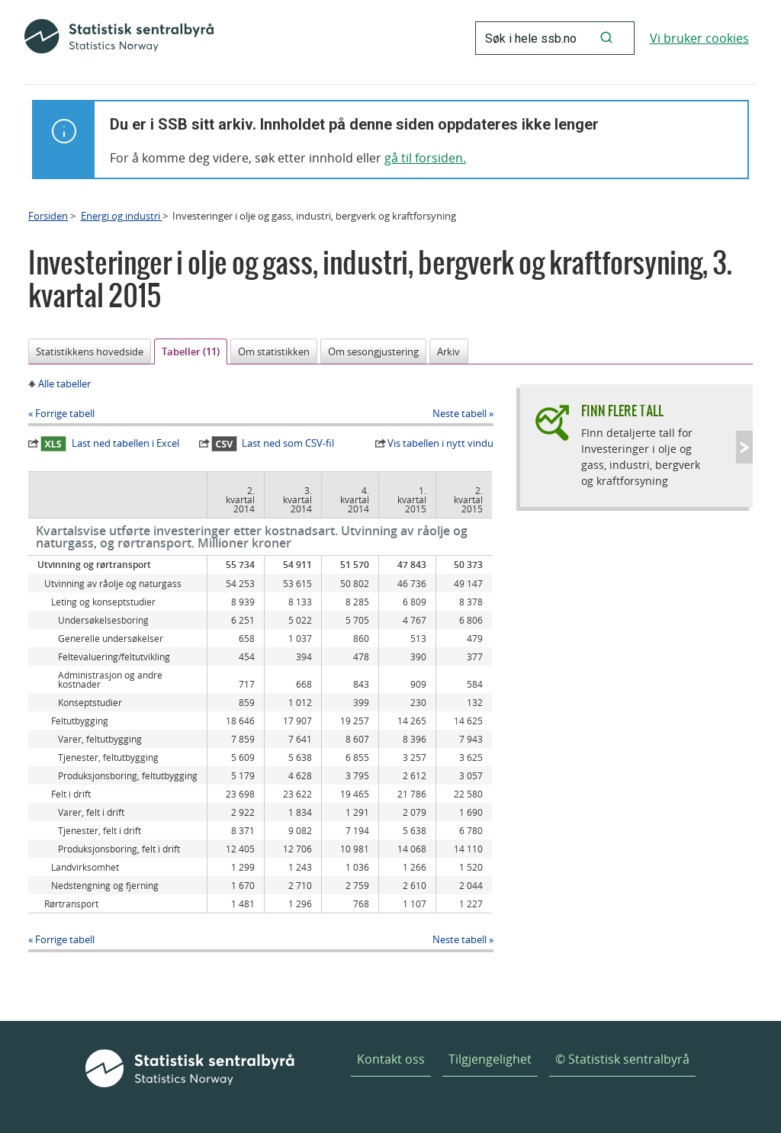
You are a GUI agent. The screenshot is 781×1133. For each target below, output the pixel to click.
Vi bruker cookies (699, 38)
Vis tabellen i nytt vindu (440, 443)
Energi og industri (121, 216)
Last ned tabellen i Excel (109, 443)
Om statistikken (274, 351)
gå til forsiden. (425, 157)
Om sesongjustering (373, 351)
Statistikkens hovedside (89, 351)
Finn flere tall (622, 410)
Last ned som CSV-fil (273, 443)
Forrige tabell (65, 413)
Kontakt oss (391, 1059)
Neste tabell (459, 413)
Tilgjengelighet (490, 1059)
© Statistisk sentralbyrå (622, 1059)
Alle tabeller (64, 383)
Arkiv (448, 351)
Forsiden (48, 216)
